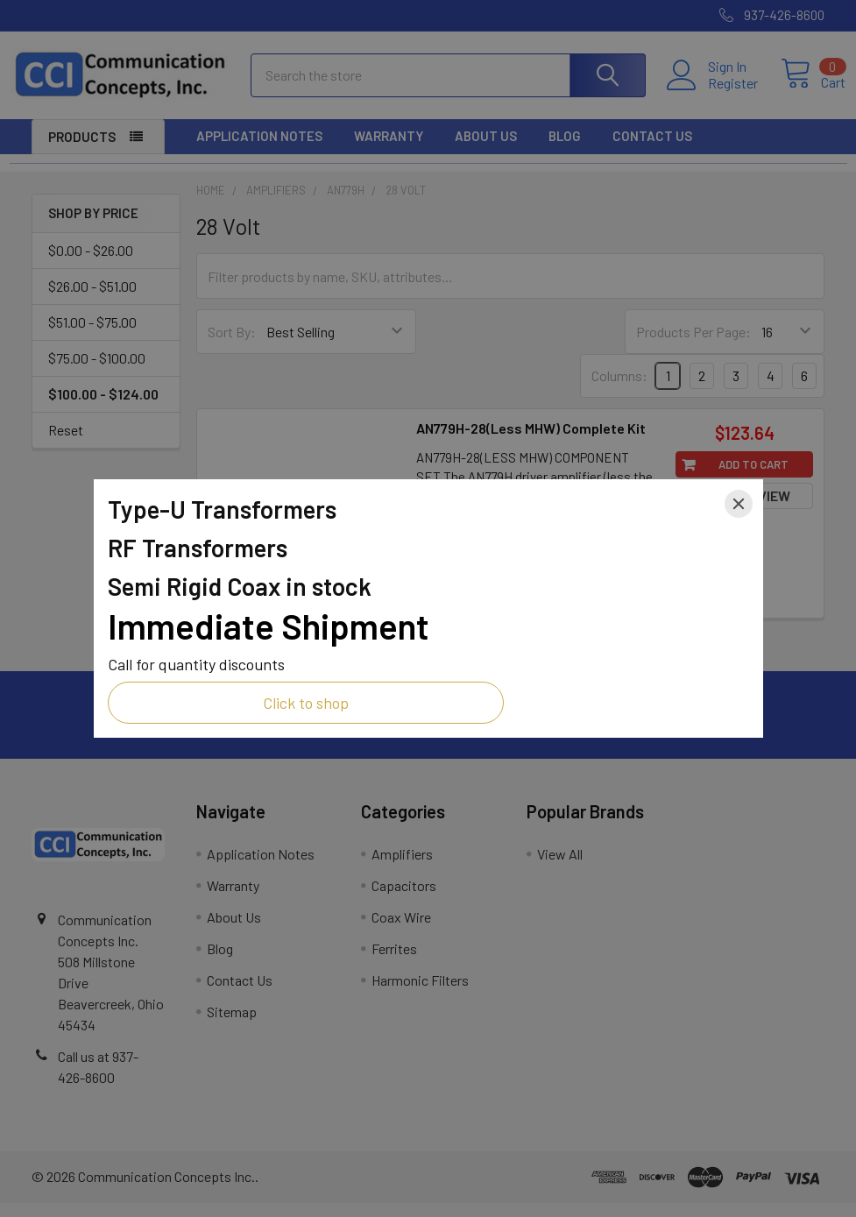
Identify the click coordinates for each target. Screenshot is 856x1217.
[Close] (739, 504)
